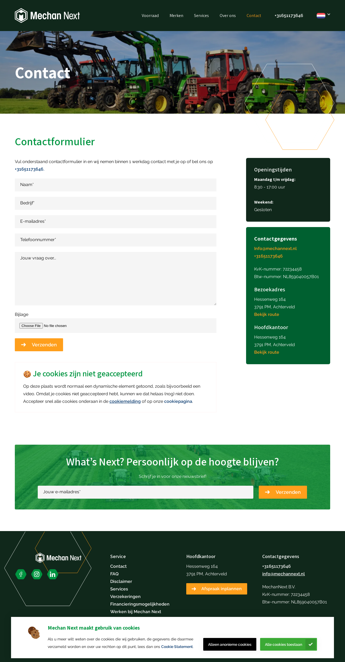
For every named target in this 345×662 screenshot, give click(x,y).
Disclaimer (121, 581)
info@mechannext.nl (283, 573)
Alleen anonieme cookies (229, 644)
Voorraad (150, 15)
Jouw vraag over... (38, 258)
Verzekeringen (125, 596)
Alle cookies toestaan (283, 644)
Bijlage (21, 314)
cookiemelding (125, 401)
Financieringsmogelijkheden (140, 604)
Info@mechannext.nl (275, 248)
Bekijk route (266, 314)
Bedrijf (27, 202)
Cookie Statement (177, 646)
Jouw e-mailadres (62, 491)
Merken (176, 15)
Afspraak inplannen (221, 588)
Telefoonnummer (38, 239)
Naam (27, 184)
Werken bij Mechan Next (135, 611)
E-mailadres (33, 221)
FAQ (114, 573)
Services (201, 15)
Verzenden (44, 344)
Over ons (228, 15)
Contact (254, 15)
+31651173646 (289, 15)
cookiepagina (178, 401)
